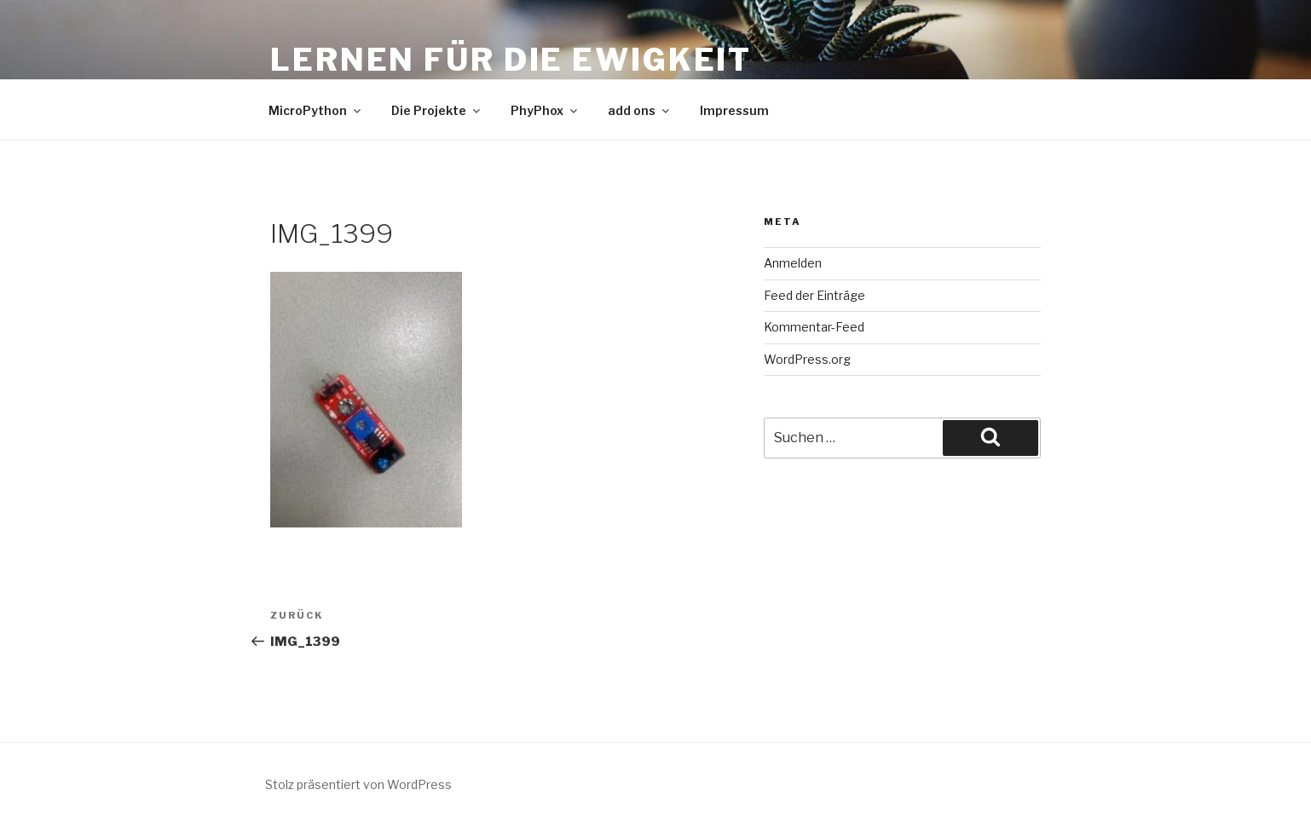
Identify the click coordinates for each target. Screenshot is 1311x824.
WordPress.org (807, 359)
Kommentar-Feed (814, 327)
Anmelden (793, 263)
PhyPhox (545, 110)
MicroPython (316, 110)
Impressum (734, 110)
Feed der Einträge (814, 295)
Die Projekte (436, 110)
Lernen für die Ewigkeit (511, 59)
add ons (640, 110)
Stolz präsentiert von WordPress (358, 784)
